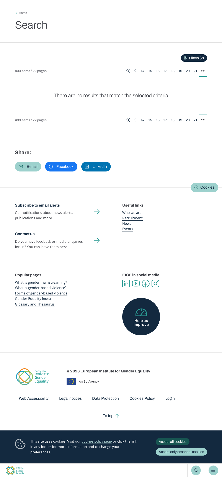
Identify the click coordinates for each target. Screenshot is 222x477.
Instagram (155, 283)
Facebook (145, 283)
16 (159, 71)
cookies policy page (97, 441)
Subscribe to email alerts (37, 205)
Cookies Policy (142, 398)
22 (204, 71)
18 (173, 71)
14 (143, 71)
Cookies (207, 187)
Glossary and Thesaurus (35, 304)
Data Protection (105, 398)
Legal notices (70, 398)
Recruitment (132, 218)
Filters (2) (196, 58)
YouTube (136, 283)
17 (166, 71)
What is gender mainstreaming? (41, 282)
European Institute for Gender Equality (15, 470)
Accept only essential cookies (181, 452)
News (126, 223)
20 (189, 71)
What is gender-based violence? (41, 287)
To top (108, 416)
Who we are (132, 212)
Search (196, 470)
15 (151, 71)
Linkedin (126, 283)
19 (181, 71)
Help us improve (141, 323)
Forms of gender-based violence (41, 293)
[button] (28, 166)
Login (170, 398)
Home (23, 13)
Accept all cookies (172, 441)
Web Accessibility (34, 398)
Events (127, 228)
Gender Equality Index (33, 298)
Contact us (25, 234)
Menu (213, 470)
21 (196, 71)
